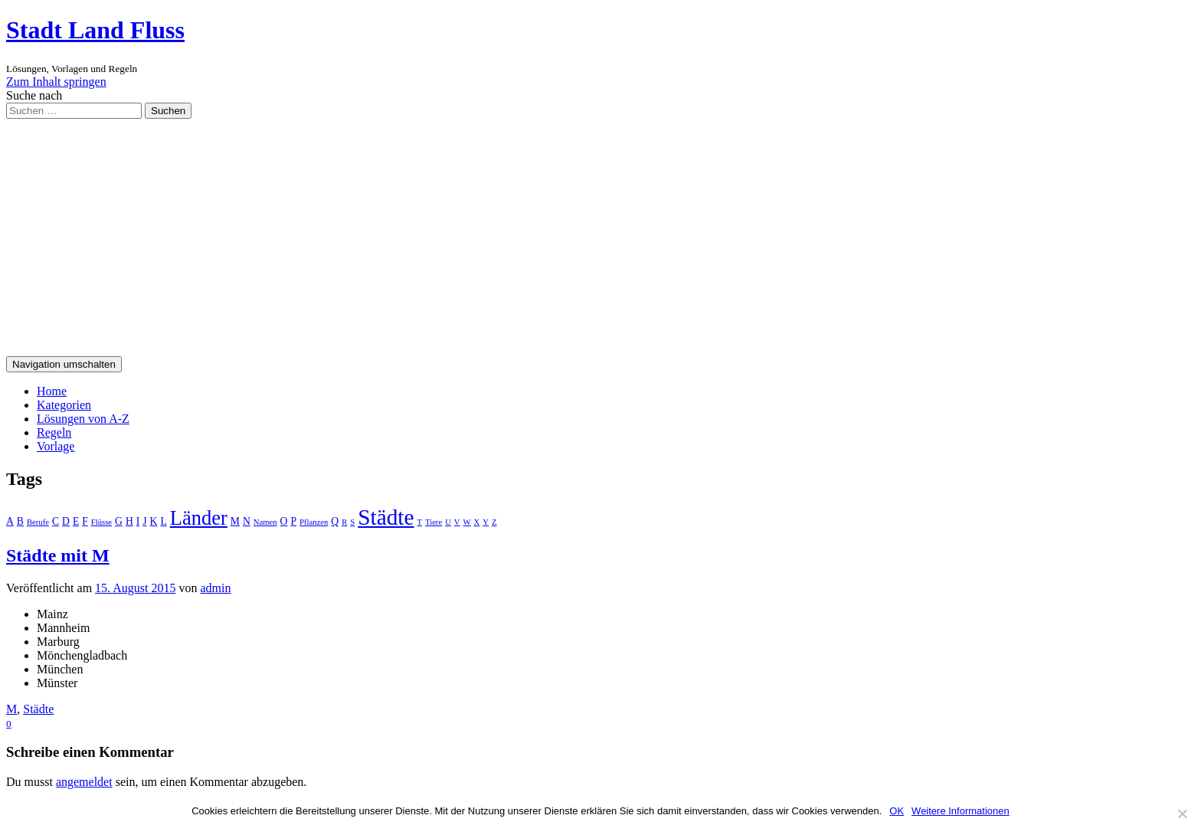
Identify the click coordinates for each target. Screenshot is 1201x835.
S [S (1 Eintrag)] (352, 522)
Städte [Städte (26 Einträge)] (386, 517)
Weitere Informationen (960, 811)
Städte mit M (58, 555)
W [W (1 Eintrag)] (467, 522)
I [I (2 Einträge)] (138, 521)
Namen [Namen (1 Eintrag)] (265, 522)
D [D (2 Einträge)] (66, 521)
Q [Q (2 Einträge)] (335, 521)
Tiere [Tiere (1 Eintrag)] (433, 522)
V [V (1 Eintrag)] (457, 522)
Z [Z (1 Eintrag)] (494, 522)
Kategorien (64, 404)
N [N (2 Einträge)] (246, 521)
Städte (38, 708)
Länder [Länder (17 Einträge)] (198, 517)
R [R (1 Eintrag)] (344, 522)
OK (896, 811)
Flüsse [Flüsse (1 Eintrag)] (101, 522)
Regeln (54, 432)
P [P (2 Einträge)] (293, 521)
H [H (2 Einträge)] (129, 521)
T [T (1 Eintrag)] (420, 522)
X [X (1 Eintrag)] (477, 522)
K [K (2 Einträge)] (154, 521)
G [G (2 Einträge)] (119, 521)
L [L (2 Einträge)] (163, 521)
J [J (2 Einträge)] (144, 521)
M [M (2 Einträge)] (235, 521)
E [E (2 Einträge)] (76, 521)
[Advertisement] (600, 233)
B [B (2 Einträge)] (20, 521)
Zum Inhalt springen (56, 81)
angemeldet (84, 781)
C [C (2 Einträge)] (55, 521)
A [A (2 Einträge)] (10, 521)
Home (52, 391)
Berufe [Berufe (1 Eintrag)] (38, 522)
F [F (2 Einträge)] (85, 521)
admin (215, 587)
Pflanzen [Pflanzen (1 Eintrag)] (313, 522)
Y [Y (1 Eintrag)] (486, 522)
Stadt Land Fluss (95, 30)
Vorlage (55, 446)
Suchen (168, 110)
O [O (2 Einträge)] (284, 521)
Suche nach (34, 95)
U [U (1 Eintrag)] (448, 522)
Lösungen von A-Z (83, 418)
